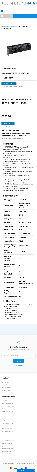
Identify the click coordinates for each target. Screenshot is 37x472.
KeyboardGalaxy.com (7, 406)
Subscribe (18, 361)
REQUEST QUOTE (9, 83)
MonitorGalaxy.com (7, 423)
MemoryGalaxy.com (7, 414)
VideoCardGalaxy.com (7, 454)
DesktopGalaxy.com (7, 403)
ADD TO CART (8, 123)
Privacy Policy (5, 385)
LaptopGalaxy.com (7, 411)
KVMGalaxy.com (6, 408)
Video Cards (14, 26)
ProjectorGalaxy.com (7, 440)
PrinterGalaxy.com (7, 431)
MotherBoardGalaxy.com (8, 426)
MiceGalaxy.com (6, 420)
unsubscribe (18, 365)
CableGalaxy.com (6, 401)
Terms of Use (5, 390)
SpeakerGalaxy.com (7, 446)
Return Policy (5, 387)
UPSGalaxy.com (6, 451)
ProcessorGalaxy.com (7, 434)
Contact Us (4, 382)
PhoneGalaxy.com (6, 428)
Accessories (5, 26)
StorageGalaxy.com (7, 448)
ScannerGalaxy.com (7, 443)
